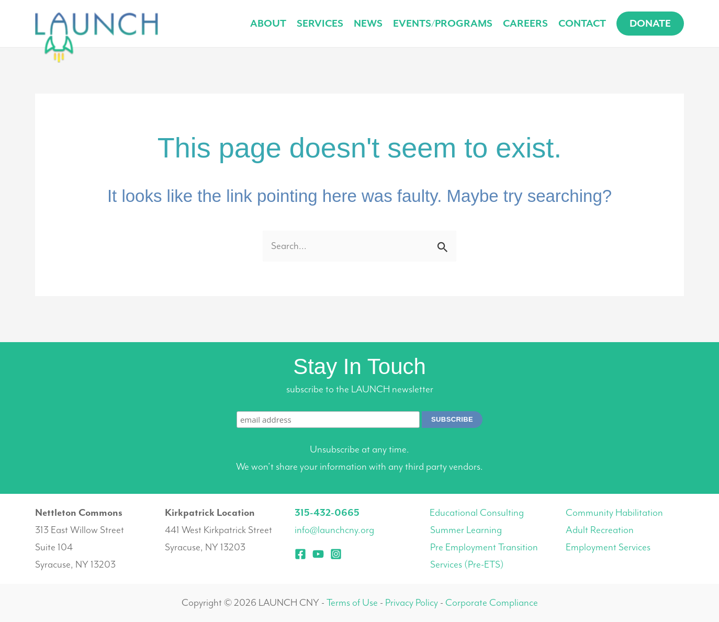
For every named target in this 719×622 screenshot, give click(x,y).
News (368, 23)
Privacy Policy (411, 602)
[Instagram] (336, 554)
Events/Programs (442, 23)
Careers (525, 23)
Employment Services (608, 547)
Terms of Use (352, 602)
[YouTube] (318, 554)
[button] (650, 24)
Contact (582, 23)
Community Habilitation (614, 512)
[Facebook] (300, 554)
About (268, 23)
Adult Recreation (600, 530)
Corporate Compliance (491, 602)
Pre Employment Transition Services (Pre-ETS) (484, 556)
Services (320, 23)
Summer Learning (466, 530)
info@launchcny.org (334, 530)
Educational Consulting (477, 512)
